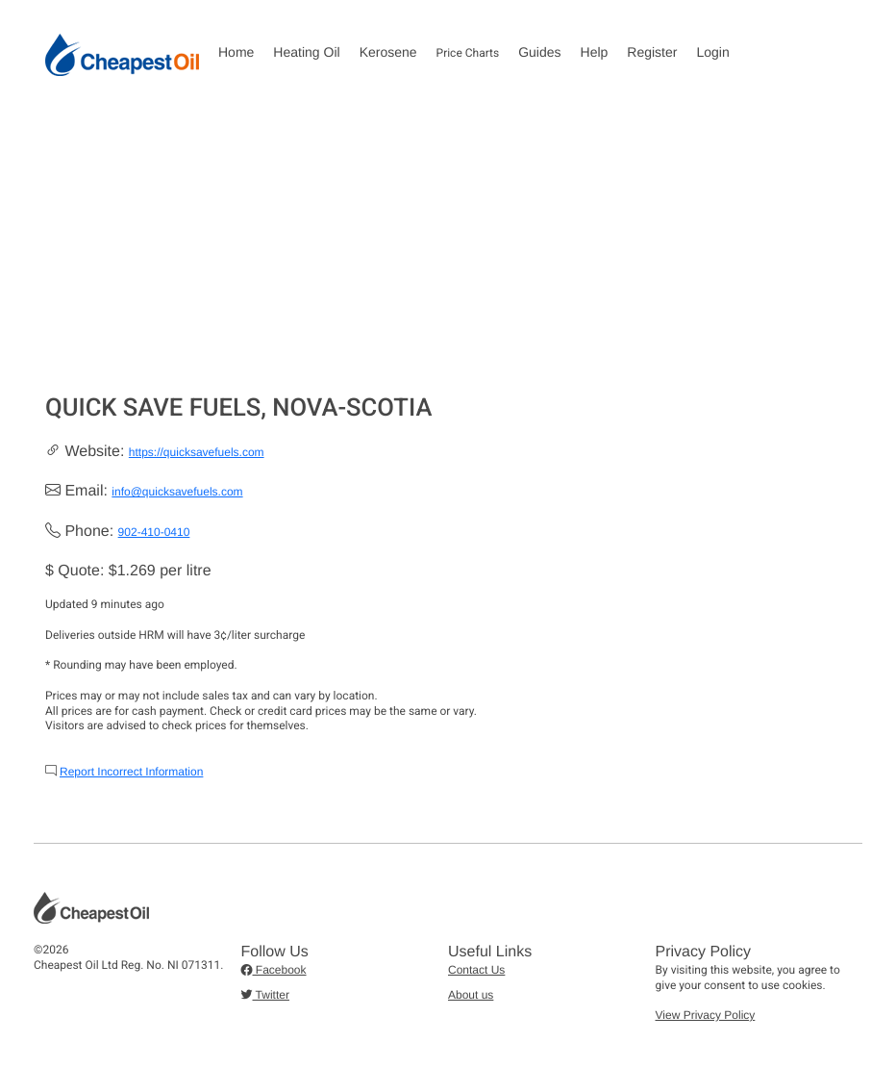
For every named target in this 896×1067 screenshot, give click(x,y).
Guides (539, 52)
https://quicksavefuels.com (196, 452)
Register (652, 52)
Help (595, 52)
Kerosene (388, 52)
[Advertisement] (448, 249)
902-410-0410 (154, 532)
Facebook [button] (274, 970)
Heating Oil (306, 52)
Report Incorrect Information (131, 771)
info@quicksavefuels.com (177, 491)
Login (712, 52)
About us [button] (470, 995)
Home (236, 52)
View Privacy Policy (706, 1015)
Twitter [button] (265, 995)
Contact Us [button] (476, 970)
